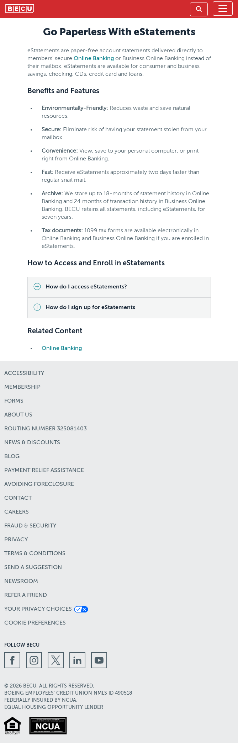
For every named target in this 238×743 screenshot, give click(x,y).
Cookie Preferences (35, 623)
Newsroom (21, 581)
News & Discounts (32, 443)
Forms (13, 401)
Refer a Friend (25, 595)
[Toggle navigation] (223, 8)
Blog (12, 457)
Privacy (16, 540)
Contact (18, 498)
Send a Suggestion (33, 567)
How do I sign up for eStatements (90, 308)
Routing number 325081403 (45, 429)
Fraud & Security (30, 526)
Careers (16, 512)
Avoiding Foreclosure (39, 484)
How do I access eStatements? (86, 287)
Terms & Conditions (34, 554)
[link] (199, 9)
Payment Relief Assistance (44, 470)
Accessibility (24, 373)
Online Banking (94, 59)
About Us (18, 415)
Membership (22, 387)
